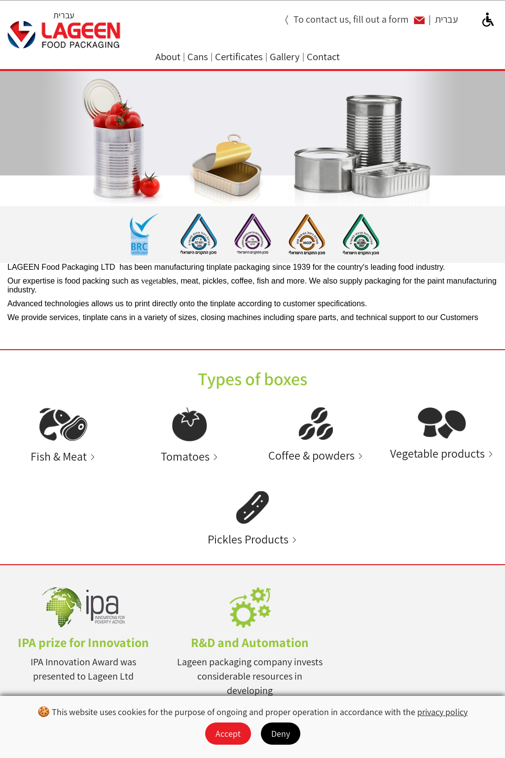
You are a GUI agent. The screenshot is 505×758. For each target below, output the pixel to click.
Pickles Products (248, 539)
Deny (280, 733)
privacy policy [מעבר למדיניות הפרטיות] (442, 712)
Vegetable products (437, 453)
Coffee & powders (311, 455)
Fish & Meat (59, 456)
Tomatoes (185, 456)
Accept (228, 733)
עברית (63, 15)
